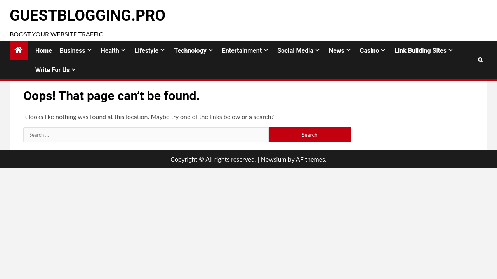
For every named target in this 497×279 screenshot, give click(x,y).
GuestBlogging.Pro (87, 15)
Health (110, 50)
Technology (190, 50)
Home (43, 50)
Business (72, 50)
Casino (369, 50)
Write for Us (52, 70)
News (336, 50)
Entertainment (242, 50)
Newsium (274, 159)
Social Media (295, 50)
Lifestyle (147, 50)
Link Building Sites (420, 50)
